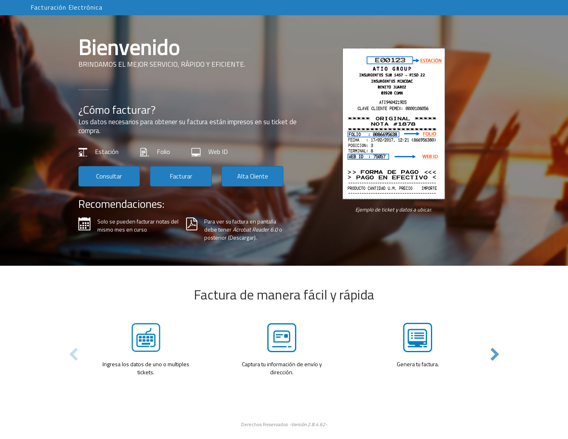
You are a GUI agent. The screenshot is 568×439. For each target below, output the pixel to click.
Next (495, 355)
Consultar (109, 176)
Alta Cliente (252, 176)
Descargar (242, 237)
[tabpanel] (284, 329)
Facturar (181, 176)
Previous (73, 355)
